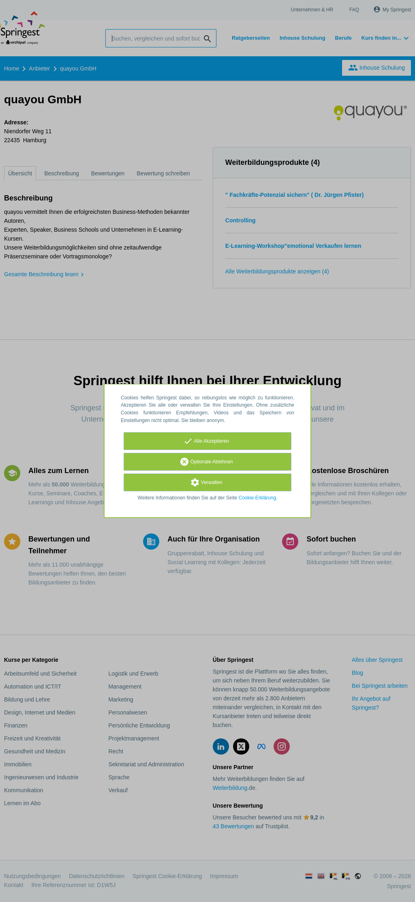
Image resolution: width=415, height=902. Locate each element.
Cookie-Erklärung (257, 498)
